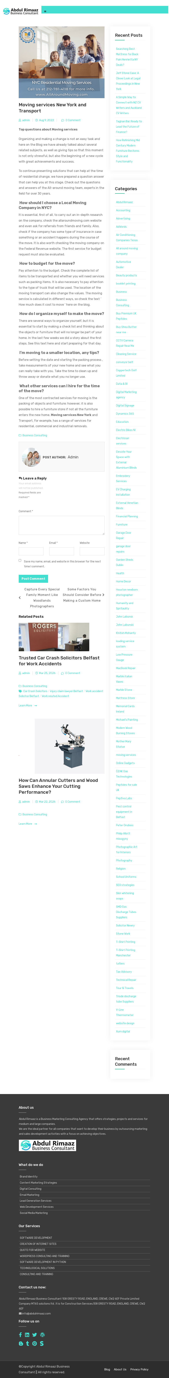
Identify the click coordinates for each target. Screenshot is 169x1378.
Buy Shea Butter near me (126, 329)
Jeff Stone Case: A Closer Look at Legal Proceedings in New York (128, 81)
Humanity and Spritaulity (124, 606)
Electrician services (122, 441)
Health (120, 573)
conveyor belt (124, 362)
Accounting (123, 210)
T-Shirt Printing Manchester (125, 953)
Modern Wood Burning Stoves (125, 730)
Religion (121, 868)
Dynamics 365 (125, 413)
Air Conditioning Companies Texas (127, 237)
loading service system (125, 644)
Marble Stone (124, 690)
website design (125, 1023)
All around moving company (127, 251)
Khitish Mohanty (126, 633)
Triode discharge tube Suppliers (126, 999)
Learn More (28, 706)
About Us (120, 1369)
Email (53, 543)
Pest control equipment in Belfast (124, 812)
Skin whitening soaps (125, 896)
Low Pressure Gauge (124, 657)
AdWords (121, 226)
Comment (26, 511)
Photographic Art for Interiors (126, 849)
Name (23, 543)
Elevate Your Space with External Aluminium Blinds (126, 459)
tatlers (120, 963)
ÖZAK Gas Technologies (124, 774)
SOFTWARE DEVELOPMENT (36, 1238)
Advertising (123, 218)
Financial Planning (127, 516)
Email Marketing (29, 1195)
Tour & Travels (125, 988)
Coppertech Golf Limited (126, 373)
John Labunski (125, 625)
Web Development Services (37, 1207)
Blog (107, 1369)
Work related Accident (55, 696)
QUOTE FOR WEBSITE (32, 1250)
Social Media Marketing (34, 1213)
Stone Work (123, 933)
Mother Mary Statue (123, 744)
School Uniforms (126, 877)
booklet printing (125, 283)
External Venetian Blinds (127, 505)
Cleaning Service (126, 354)
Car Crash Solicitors (35, 691)
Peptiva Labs (124, 798)
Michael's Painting (127, 719)
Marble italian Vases (124, 679)
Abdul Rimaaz (124, 202)
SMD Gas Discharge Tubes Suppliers (126, 912)
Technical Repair (126, 980)
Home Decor (123, 581)
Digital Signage (125, 405)
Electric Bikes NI (125, 430)
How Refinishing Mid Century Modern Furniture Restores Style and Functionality (128, 151)
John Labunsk (124, 616)
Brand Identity (29, 1176)
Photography (124, 860)
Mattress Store (125, 698)
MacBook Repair (125, 668)
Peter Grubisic (125, 825)
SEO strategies (125, 885)
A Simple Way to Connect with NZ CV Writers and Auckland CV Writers (129, 105)
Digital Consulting (30, 1188)
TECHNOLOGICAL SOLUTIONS (37, 1268)
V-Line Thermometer (125, 1012)
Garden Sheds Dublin (124, 562)
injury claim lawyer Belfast (66, 691)
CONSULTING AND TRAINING (36, 1274)
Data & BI (121, 384)
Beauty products (126, 275)
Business (121, 291)
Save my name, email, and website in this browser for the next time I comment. (62, 564)
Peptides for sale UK (126, 787)
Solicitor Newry (125, 925)
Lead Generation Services (36, 1200)
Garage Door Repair (123, 535)
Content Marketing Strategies (38, 1182)
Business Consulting (35, 435)
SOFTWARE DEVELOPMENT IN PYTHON (43, 1262)
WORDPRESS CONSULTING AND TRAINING (44, 1256)
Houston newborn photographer (127, 592)
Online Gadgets (125, 763)
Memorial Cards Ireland (125, 709)
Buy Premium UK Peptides (126, 316)
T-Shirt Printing (125, 942)
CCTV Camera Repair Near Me (125, 343)
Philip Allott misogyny (123, 836)
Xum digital (123, 1031)
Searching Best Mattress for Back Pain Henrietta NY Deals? (127, 57)
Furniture (121, 524)
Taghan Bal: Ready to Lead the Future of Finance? (129, 127)
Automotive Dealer (123, 264)
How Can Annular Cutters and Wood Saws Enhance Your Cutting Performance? (58, 786)
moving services (126, 755)
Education (122, 422)
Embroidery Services (123, 478)
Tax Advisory (124, 971)
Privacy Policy (139, 1369)
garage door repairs (123, 549)
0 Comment (72, 120)
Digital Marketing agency (126, 394)
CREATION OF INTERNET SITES (38, 1244)
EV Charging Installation (123, 492)
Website (85, 543)
